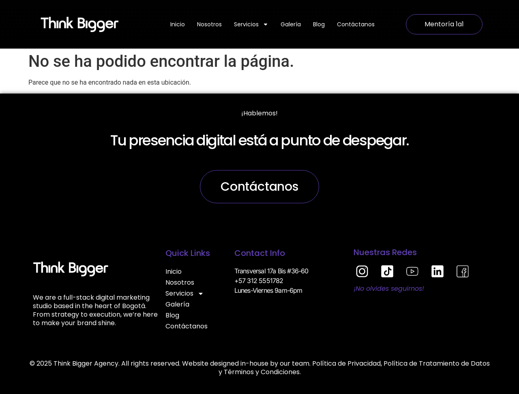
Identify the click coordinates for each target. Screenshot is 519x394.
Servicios (251, 24)
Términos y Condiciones (262, 372)
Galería (291, 24)
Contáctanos (356, 24)
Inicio (177, 24)
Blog (319, 24)
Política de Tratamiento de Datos (437, 363)
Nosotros (209, 24)
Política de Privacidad (346, 363)
